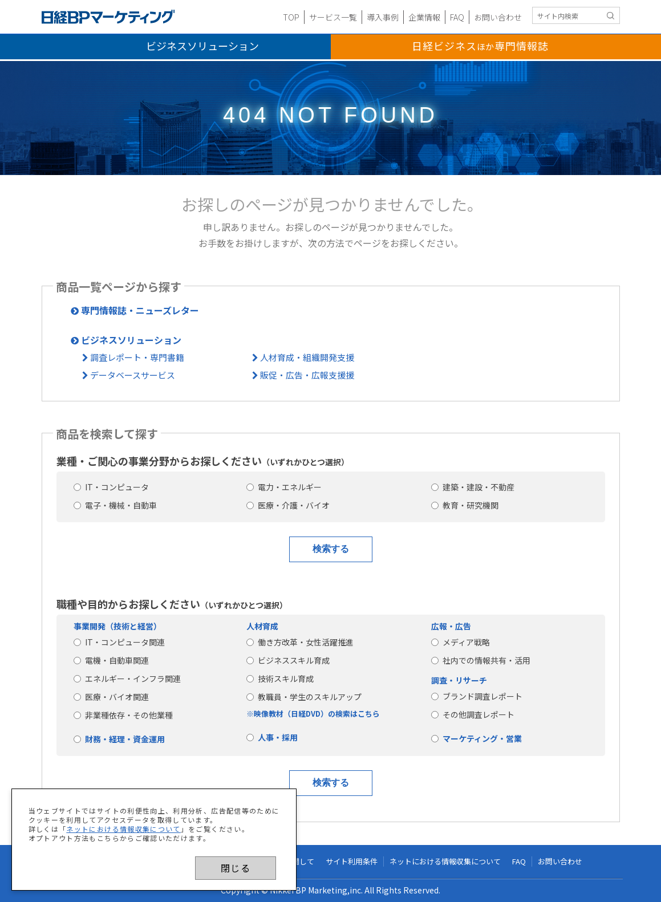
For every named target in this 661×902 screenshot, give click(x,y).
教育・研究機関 (464, 505)
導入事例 (383, 17)
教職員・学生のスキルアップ (304, 696)
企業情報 (424, 17)
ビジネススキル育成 (288, 660)
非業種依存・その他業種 (123, 715)
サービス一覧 (333, 17)
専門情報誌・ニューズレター (135, 310)
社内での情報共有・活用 (480, 660)
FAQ (457, 17)
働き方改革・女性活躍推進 (300, 642)
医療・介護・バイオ (288, 505)
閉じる (235, 868)
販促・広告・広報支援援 (303, 375)
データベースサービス (128, 375)
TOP (291, 17)
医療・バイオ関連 (111, 696)
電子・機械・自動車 (115, 505)
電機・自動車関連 (111, 660)
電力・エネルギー (284, 487)
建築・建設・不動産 (472, 487)
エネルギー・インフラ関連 (127, 678)
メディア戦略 (460, 642)
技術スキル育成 (280, 678)
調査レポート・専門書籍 (133, 357)
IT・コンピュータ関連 (119, 642)
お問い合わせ (498, 17)
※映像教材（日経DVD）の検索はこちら (313, 713)
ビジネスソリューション (202, 45)
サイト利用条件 (352, 861)
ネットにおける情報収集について (123, 829)
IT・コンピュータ (111, 487)
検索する (331, 549)
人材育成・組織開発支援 (303, 357)
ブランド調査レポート (476, 696)
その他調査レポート (472, 714)
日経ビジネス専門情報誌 (480, 45)
